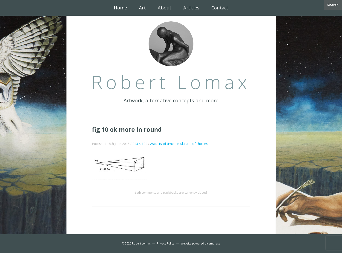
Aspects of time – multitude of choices (179, 143)
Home (120, 8)
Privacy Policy (165, 243)
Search (333, 5)
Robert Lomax (141, 243)
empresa (214, 243)
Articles (191, 8)
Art (142, 8)
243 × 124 (139, 143)
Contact (219, 8)
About (164, 8)
